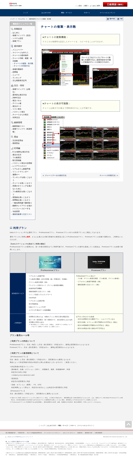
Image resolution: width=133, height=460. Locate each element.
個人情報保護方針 (11, 432)
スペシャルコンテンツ (107, 13)
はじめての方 (46, 13)
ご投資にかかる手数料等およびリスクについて (20, 436)
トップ (25, 13)
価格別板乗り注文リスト (22, 214)
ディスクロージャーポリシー (52, 432)
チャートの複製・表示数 (23, 63)
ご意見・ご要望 (82, 6)
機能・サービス (66, 13)
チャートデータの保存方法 (55, 175)
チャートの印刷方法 (22, 66)
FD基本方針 (21, 432)
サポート (87, 13)
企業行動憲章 (98, 432)
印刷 (121, 19)
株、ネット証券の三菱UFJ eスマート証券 (17, 441)
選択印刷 (112, 19)
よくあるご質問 (95, 6)
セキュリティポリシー (69, 432)
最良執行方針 (89, 432)
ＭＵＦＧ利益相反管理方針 (34, 432)
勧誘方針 (80, 432)
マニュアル (21, 19)
